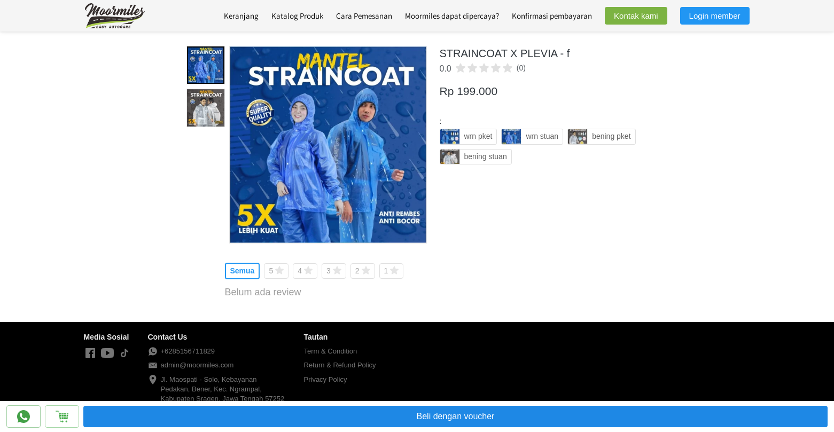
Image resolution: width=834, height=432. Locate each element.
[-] (90, 353)
